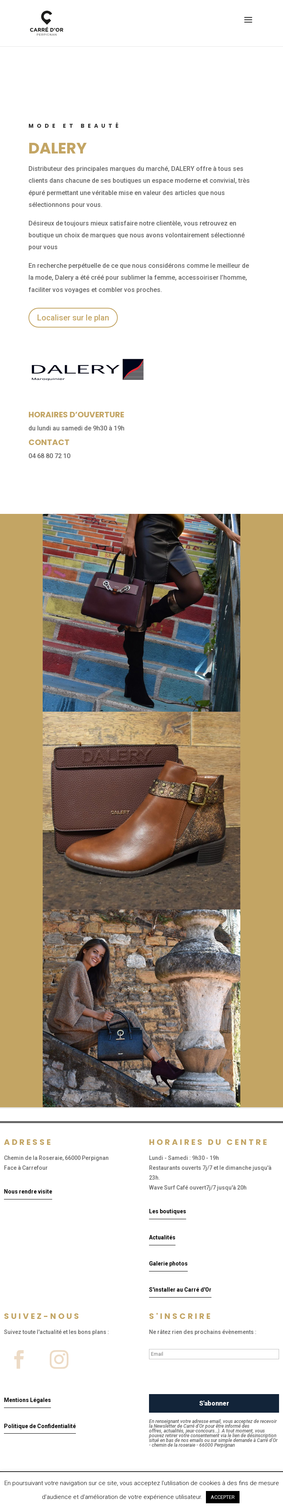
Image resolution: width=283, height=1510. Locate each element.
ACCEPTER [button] (223, 1497)
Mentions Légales (27, 1400)
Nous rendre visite (28, 1191)
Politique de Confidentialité (40, 1426)
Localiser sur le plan (73, 317)
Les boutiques (167, 1211)
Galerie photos (168, 1263)
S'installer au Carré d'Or (180, 1289)
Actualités (162, 1237)
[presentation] (209, 1378)
